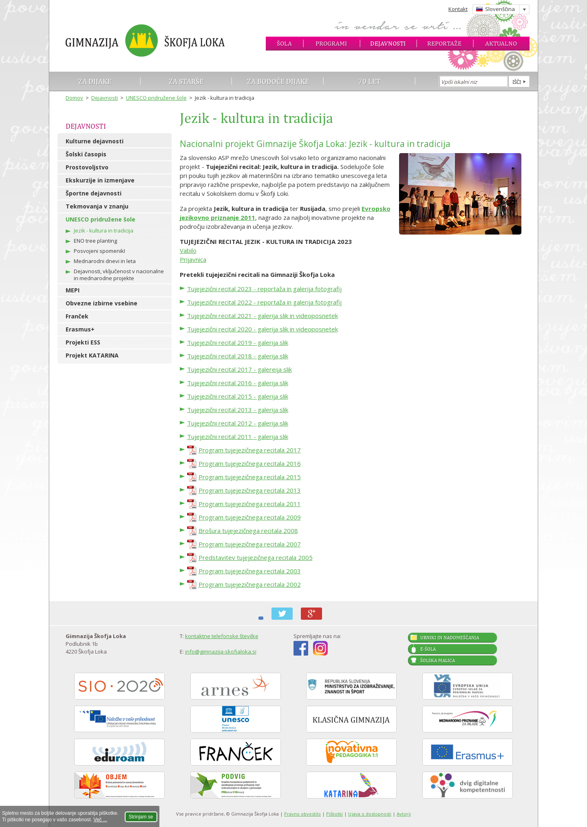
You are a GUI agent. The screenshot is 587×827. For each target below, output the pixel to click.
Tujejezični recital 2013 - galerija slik (237, 410)
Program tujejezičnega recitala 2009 (250, 517)
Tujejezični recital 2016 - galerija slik (237, 383)
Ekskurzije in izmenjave (100, 180)
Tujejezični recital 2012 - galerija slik (237, 423)
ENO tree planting (95, 240)
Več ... (100, 820)
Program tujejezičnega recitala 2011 (250, 504)
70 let (369, 81)
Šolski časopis (86, 154)
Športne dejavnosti (93, 193)
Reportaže (444, 43)
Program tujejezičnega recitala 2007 (250, 544)
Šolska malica (437, 660)
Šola (284, 43)
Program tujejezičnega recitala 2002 (250, 584)
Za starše (186, 81)
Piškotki (334, 814)
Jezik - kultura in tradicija (103, 230)
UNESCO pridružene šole (156, 97)
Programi (331, 43)
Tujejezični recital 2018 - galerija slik (237, 356)
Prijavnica (193, 259)
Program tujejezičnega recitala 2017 (250, 450)
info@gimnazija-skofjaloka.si (220, 651)
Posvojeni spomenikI (99, 250)
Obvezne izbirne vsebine (101, 303)
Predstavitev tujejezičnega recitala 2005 (256, 557)
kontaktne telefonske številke (221, 636)
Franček (77, 316)
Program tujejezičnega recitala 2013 (250, 490)
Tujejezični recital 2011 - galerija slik (237, 436)
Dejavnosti (388, 43)
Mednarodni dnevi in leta (105, 261)
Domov (74, 97)
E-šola (428, 649)
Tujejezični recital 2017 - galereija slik (239, 369)
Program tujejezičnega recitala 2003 (250, 571)
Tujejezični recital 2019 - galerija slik (237, 342)
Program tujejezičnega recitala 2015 (250, 477)
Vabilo (188, 250)
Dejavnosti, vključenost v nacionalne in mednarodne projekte (119, 275)
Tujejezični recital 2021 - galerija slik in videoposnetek (262, 315)
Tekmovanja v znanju (97, 206)
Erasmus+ (80, 329)
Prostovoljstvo (87, 167)
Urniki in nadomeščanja (449, 638)
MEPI (72, 290)
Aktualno (501, 43)
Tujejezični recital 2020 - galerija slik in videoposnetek (262, 329)
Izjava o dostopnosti (369, 814)
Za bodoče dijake (278, 81)
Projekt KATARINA (92, 355)
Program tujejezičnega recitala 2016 (250, 463)
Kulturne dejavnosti (95, 141)
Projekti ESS (83, 342)
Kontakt (458, 9)
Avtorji (404, 814)
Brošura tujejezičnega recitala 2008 (248, 530)
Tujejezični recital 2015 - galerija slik (237, 396)
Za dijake (94, 81)
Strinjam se (141, 817)
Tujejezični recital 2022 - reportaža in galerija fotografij (264, 302)
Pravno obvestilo (302, 814)
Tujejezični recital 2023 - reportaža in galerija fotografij (264, 289)
